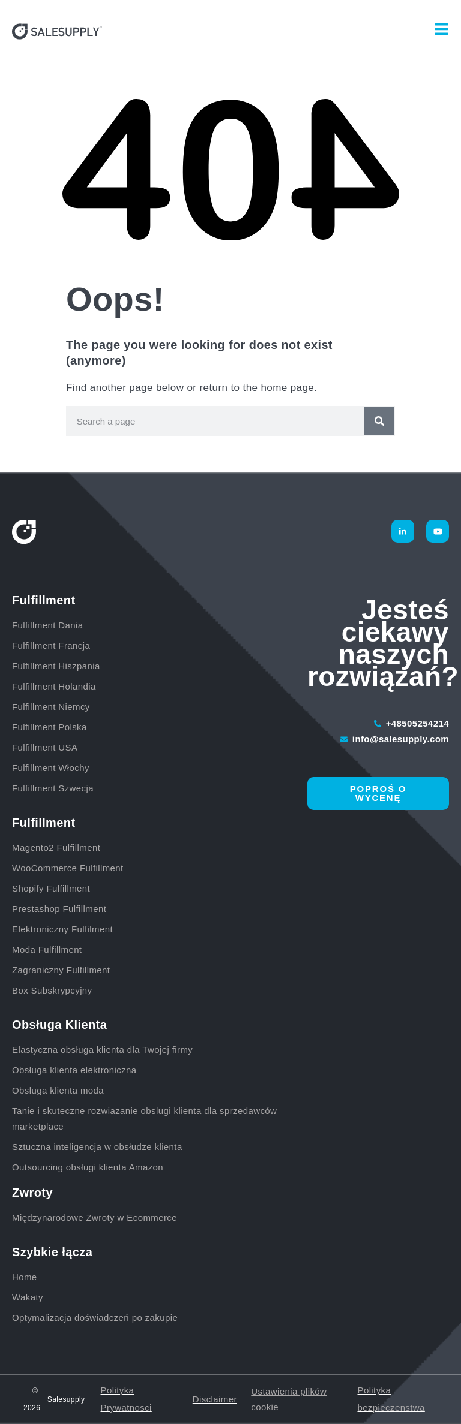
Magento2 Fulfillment (56, 847)
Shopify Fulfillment (51, 888)
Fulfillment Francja (52, 645)
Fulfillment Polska (50, 727)
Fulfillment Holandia (55, 686)
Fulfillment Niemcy (52, 707)
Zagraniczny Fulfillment (61, 970)
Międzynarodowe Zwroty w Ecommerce (94, 1217)
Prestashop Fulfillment (59, 909)
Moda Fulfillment (47, 949)
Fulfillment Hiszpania (57, 666)
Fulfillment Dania (49, 625)
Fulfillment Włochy (50, 768)
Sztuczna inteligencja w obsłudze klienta (97, 1147)
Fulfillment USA (44, 747)
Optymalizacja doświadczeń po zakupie (95, 1317)
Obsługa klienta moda (58, 1090)
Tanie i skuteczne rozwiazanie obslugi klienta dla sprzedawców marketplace (144, 1118)
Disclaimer (215, 1399)
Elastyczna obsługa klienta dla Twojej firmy (102, 1049)
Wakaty (27, 1297)
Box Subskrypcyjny (52, 990)
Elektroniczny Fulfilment (62, 929)
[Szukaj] (379, 421)
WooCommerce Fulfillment (68, 868)
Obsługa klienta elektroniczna (74, 1070)
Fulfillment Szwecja (53, 788)
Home (24, 1277)
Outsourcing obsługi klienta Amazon (87, 1167)
